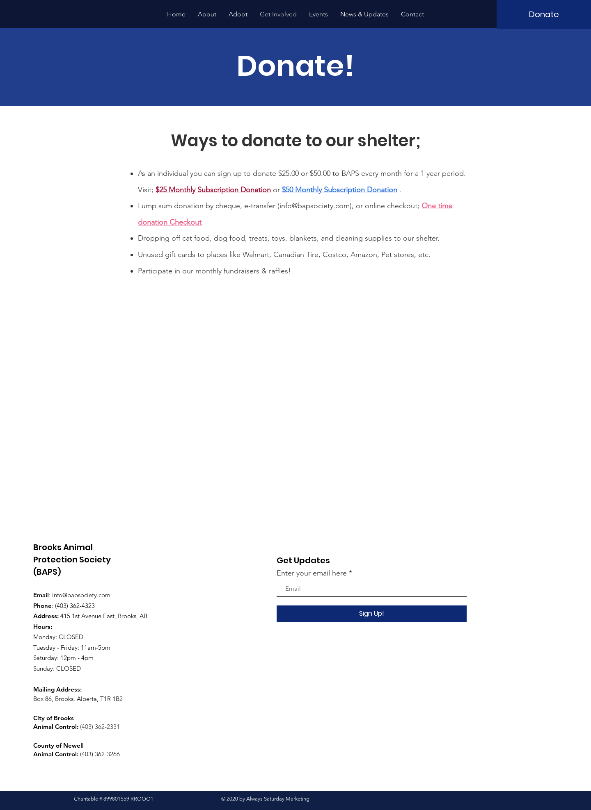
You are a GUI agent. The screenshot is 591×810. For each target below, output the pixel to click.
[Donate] (544, 14)
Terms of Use (329, 799)
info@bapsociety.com (314, 205)
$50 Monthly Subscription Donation (339, 189)
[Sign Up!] (372, 613)
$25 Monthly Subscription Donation (213, 189)
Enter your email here (312, 573)
